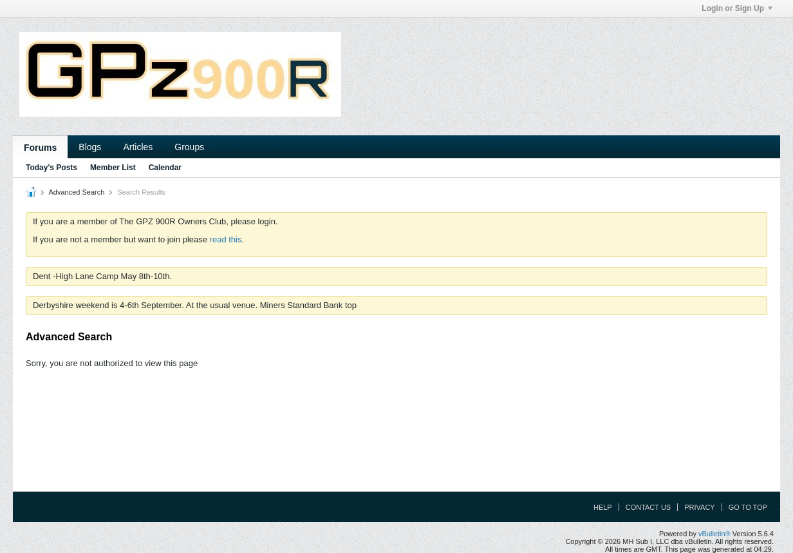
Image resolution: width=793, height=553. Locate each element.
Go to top (748, 507)
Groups (189, 147)
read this (226, 239)
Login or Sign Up (737, 8)
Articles (138, 147)
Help (602, 507)
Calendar (165, 167)
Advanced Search (76, 192)
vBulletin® (714, 534)
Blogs (90, 147)
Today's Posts (51, 167)
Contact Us (648, 507)
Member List (113, 167)
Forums (40, 147)
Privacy (699, 507)
